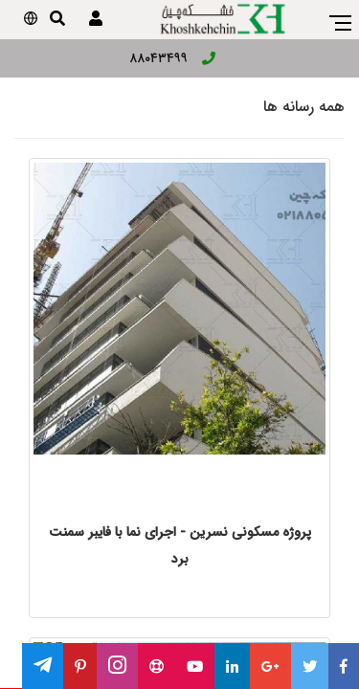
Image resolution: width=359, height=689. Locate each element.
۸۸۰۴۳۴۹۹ (172, 58)
